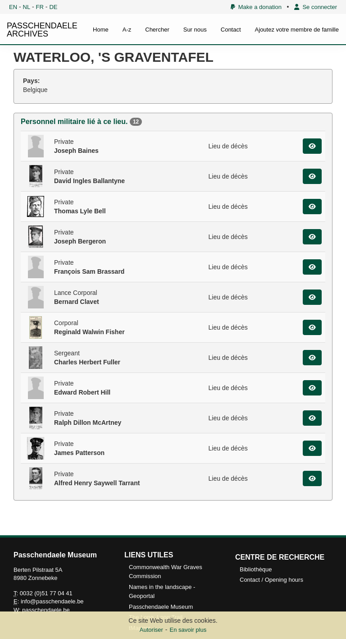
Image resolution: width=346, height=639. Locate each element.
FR (40, 7)
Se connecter (315, 7)
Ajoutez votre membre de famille (297, 29)
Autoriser (151, 629)
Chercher (157, 29)
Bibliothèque (256, 569)
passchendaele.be (46, 610)
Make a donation (256, 7)
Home (101, 29)
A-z (127, 29)
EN (13, 7)
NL (27, 7)
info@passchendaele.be (52, 601)
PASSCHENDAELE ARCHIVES (42, 29)
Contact (231, 29)
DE (53, 7)
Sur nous (195, 29)
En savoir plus (188, 629)
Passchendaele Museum (161, 606)
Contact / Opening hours (271, 579)
